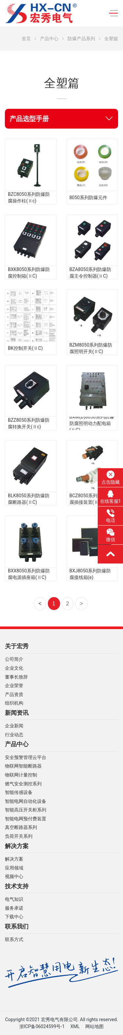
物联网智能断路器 (23, 766)
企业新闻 (14, 725)
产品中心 (49, 38)
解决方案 (17, 846)
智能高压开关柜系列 (25, 809)
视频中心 (14, 876)
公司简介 (14, 659)
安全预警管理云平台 (25, 757)
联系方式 (14, 939)
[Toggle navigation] (111, 13)
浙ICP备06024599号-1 (42, 1026)
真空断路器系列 (21, 827)
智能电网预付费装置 (25, 818)
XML (75, 1026)
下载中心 (14, 916)
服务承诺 (14, 908)
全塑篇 (111, 38)
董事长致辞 (16, 677)
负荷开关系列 (18, 836)
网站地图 (94, 1026)
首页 (26, 38)
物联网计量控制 (21, 775)
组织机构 (14, 703)
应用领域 (14, 868)
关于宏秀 (17, 646)
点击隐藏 (110, 477)
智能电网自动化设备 (25, 801)
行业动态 (14, 734)
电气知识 (14, 899)
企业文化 (14, 668)
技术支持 (17, 886)
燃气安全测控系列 (23, 783)
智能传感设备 (18, 792)
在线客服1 (110, 497)
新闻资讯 (17, 713)
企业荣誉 (14, 685)
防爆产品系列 (81, 38)
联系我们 (17, 926)
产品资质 (14, 694)
